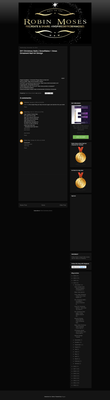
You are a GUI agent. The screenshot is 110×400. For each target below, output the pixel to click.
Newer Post (23, 205)
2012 (74, 380)
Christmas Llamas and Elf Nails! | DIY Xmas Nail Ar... (80, 332)
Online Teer (27, 140)
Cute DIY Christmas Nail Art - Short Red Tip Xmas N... (80, 308)
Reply (25, 107)
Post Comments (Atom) (46, 210)
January (77, 363)
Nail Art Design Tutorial (78, 336)
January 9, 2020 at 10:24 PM (37, 102)
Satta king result (28, 144)
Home (43, 205)
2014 (74, 376)
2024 (74, 275)
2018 (74, 366)
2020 (74, 280)
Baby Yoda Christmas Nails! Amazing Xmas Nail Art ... (80, 326)
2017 (74, 369)
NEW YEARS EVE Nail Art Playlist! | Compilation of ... (80, 288)
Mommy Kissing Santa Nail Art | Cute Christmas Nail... (79, 320)
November (78, 340)
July (76, 349)
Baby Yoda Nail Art (79, 292)
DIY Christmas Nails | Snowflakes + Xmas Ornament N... (80, 302)
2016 (74, 371)
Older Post (63, 205)
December (78, 285)
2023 (74, 278)
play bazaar (27, 128)
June (76, 351)
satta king (26, 104)
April (76, 356)
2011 (74, 383)
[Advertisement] (43, 188)
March (76, 359)
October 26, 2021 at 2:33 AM (38, 140)
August (77, 347)
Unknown (26, 102)
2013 (74, 378)
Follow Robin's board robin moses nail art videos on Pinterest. (81, 257)
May (76, 354)
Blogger (63, 396)
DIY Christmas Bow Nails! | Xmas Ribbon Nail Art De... (80, 314)
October (77, 342)
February (77, 361)
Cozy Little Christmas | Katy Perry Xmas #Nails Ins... (80, 296)
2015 (74, 373)
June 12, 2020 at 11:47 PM (36, 112)
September (78, 344)
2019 (74, 283)
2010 (74, 385)
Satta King (27, 112)
